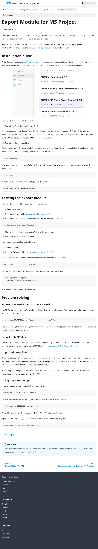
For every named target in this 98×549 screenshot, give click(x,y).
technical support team (61, 448)
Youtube (5, 507)
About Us (5, 530)
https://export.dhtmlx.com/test (37, 214)
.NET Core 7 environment (33, 62)
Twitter (4, 514)
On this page (8, 15)
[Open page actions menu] (15, 29)
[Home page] (4, 9)
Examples (5, 485)
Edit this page (8, 435)
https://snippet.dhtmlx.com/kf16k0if (39, 252)
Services (38, 452)
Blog (3, 488)
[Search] (88, 3)
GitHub (4, 504)
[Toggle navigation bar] (3, 3)
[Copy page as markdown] (8, 29)
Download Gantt (8, 481)
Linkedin (5, 518)
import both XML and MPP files (64, 346)
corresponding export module (40, 48)
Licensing (5, 537)
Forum (4, 491)
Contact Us (6, 533)
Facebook (5, 511)
